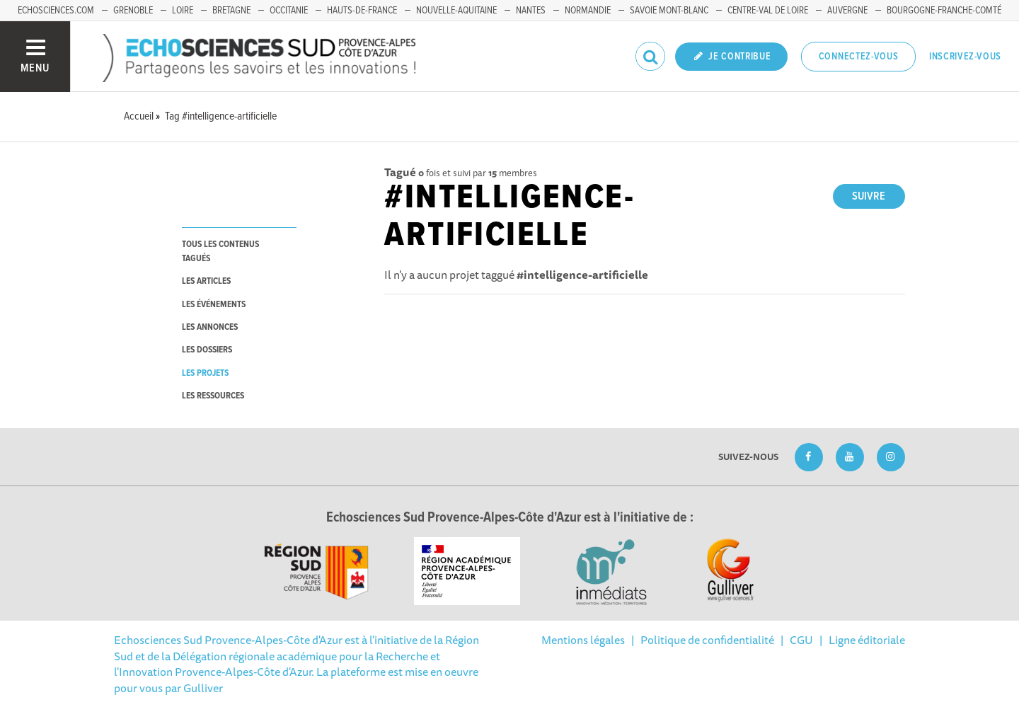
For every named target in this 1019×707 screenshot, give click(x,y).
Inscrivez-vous (965, 56)
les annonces (210, 327)
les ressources (213, 396)
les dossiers (207, 350)
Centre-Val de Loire (767, 10)
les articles (206, 281)
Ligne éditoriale (867, 640)
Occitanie (289, 10)
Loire (182, 10)
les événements (214, 305)
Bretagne (231, 10)
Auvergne (847, 10)
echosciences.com (56, 10)
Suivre (868, 196)
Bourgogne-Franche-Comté (944, 10)
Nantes (531, 10)
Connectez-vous (859, 56)
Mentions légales (583, 640)
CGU (801, 640)
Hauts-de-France (362, 10)
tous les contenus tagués (220, 251)
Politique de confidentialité (707, 640)
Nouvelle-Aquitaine (456, 10)
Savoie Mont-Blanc (669, 10)
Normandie (588, 10)
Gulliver (203, 688)
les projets (205, 373)
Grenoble (133, 10)
